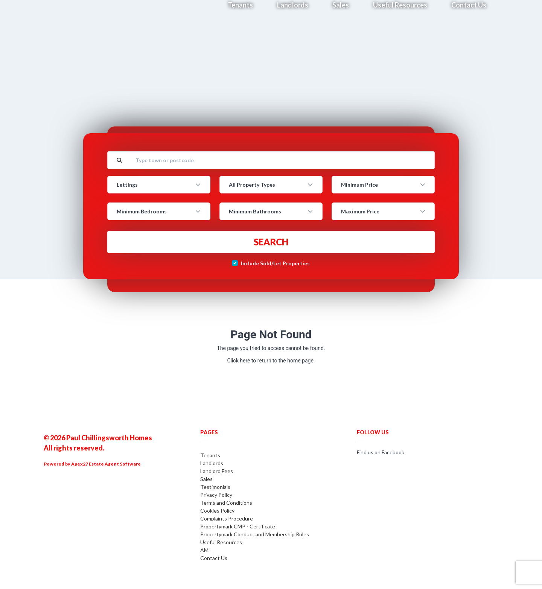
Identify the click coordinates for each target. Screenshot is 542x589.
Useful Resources (221, 542)
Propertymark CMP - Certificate (237, 526)
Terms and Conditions (226, 502)
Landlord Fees (216, 471)
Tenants (210, 455)
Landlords (211, 463)
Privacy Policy (216, 495)
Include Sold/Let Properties (275, 263)
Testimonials (215, 487)
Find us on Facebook (380, 452)
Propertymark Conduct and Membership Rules (254, 534)
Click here (238, 361)
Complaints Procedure (226, 518)
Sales (206, 479)
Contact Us (213, 558)
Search (271, 241)
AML (205, 550)
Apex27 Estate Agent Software (106, 464)
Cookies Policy (217, 510)
